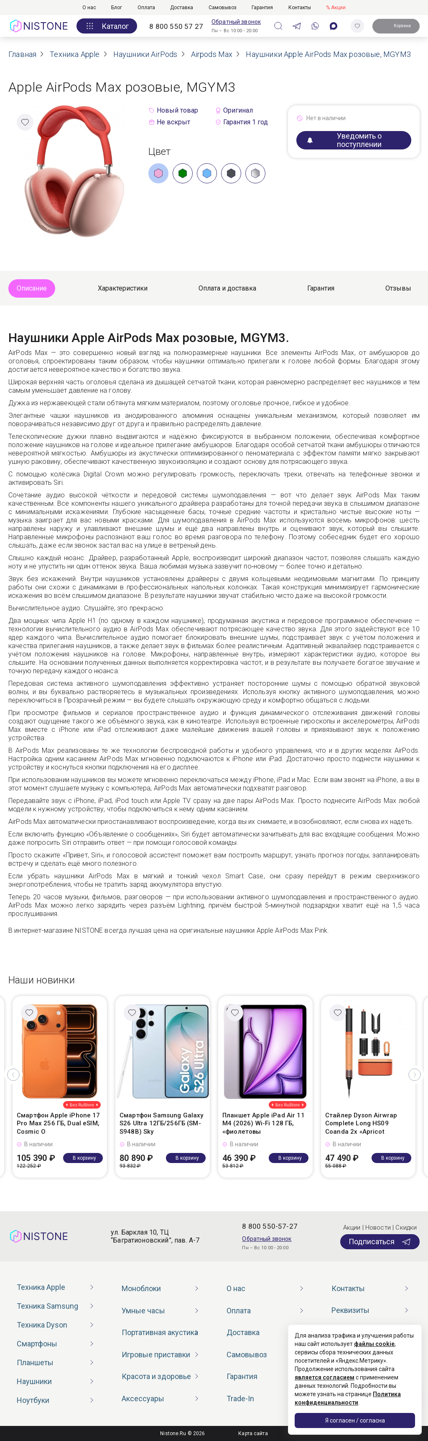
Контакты (299, 7)
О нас (89, 7)
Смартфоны (37, 1343)
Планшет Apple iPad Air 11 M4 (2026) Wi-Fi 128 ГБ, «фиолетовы (263, 1123)
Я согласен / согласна (355, 1420)
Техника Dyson (42, 1324)
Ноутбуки (33, 1400)
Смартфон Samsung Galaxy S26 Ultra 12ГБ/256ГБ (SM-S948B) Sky (161, 1123)
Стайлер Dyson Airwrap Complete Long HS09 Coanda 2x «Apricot (361, 1123)
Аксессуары (143, 1398)
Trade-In (240, 1398)
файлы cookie (374, 1344)
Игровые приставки (156, 1354)
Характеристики (123, 288)
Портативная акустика (160, 1332)
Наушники (34, 1381)
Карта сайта (253, 1433)
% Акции (336, 7)
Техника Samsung (47, 1306)
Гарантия (262, 7)
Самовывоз (223, 7)
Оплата (146, 7)
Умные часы (143, 1310)
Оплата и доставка (227, 288)
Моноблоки (141, 1288)
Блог (116, 7)
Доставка (181, 7)
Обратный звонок (236, 21)
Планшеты (35, 1362)
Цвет (159, 151)
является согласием (324, 1377)
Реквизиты (350, 1310)
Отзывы (398, 288)
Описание (32, 288)
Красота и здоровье (156, 1376)
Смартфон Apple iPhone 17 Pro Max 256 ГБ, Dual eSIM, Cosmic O (58, 1123)
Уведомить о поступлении (344, 140)
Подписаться (380, 1242)
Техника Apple (41, 1287)
